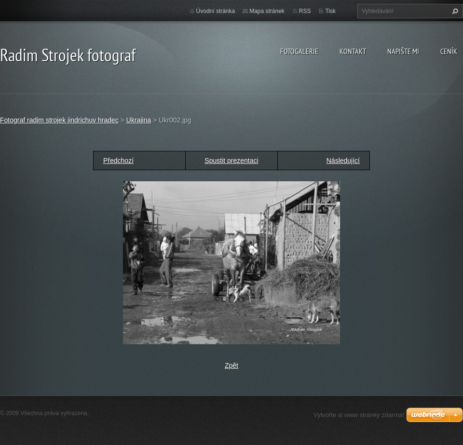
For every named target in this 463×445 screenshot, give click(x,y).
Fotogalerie (299, 51)
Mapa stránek (267, 11)
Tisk (330, 11)
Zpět (231, 365)
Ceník (448, 51)
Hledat (454, 11)
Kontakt (353, 51)
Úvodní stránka (215, 11)
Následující (343, 160)
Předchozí (118, 160)
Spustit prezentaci (231, 160)
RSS (305, 11)
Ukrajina (138, 120)
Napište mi (403, 51)
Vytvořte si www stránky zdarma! (358, 414)
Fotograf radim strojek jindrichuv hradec (59, 120)
